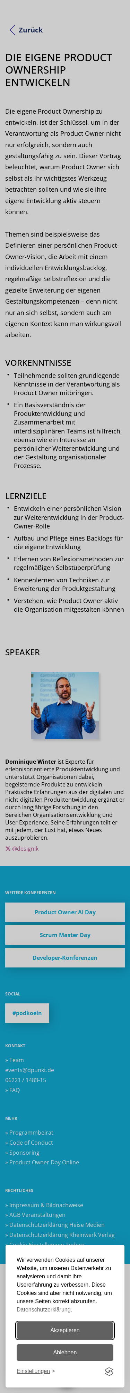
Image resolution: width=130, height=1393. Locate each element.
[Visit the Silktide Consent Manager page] (109, 1371)
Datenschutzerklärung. (44, 1310)
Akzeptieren (65, 1330)
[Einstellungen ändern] (36, 1371)
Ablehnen (65, 1352)
